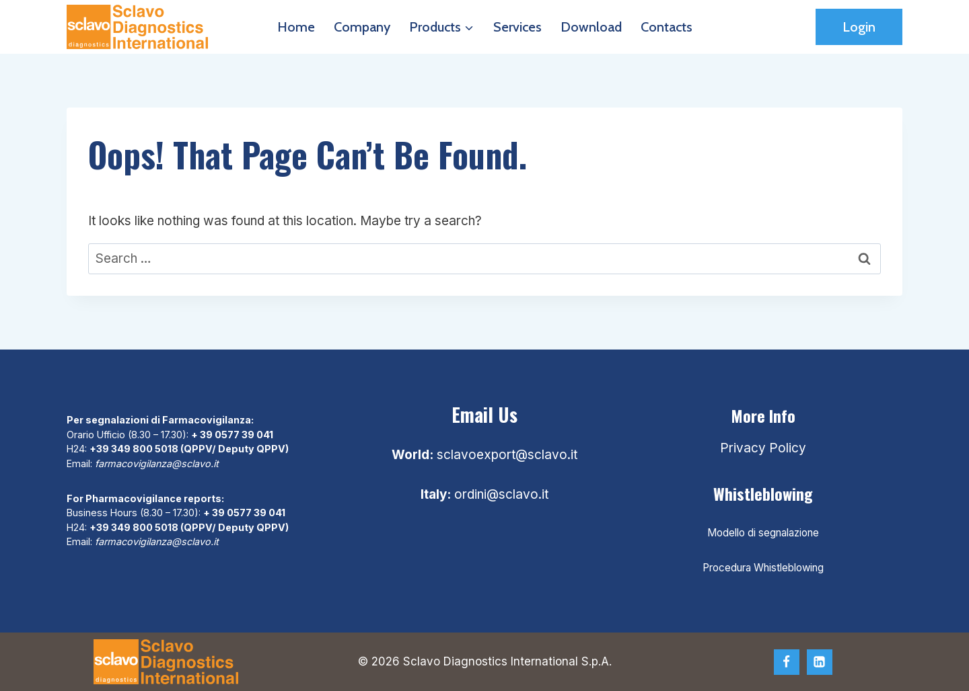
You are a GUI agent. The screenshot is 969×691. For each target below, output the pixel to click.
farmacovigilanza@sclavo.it (157, 463)
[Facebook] (786, 662)
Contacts (666, 27)
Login (858, 27)
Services (517, 27)
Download (591, 27)
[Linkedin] (819, 662)
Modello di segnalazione (763, 532)
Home (296, 27)
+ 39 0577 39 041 (232, 434)
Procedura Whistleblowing (763, 567)
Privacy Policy (763, 448)
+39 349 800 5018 (133, 448)
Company (362, 27)
